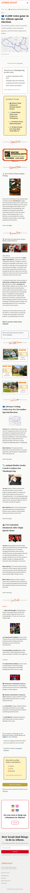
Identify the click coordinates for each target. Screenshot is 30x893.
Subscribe (15, 852)
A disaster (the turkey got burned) (15, 83)
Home (2, 9)
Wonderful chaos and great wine (15, 80)
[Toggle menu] (27, 3)
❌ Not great (11, 771)
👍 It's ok (10, 768)
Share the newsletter (15, 784)
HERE (4, 737)
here (10, 459)
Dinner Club (4, 883)
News (6, 9)
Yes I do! (15, 822)
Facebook (18, 748)
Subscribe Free (5, 875)
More (12, 614)
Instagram (6, 750)
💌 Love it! (11, 766)
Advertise (3, 878)
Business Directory (5, 881)
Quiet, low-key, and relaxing (14, 85)
